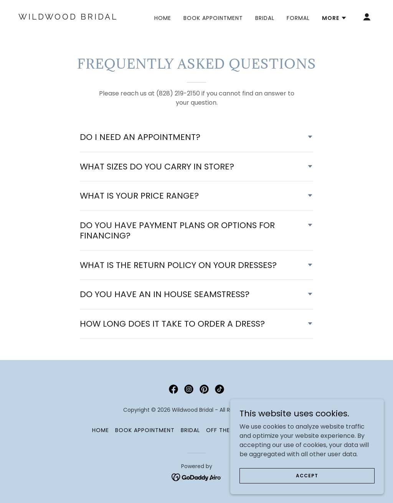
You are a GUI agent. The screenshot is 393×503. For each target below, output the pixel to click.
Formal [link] (298, 18)
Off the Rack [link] (226, 430)
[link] (68, 17)
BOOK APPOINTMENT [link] (213, 18)
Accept (307, 480)
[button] (334, 18)
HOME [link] (162, 18)
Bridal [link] (264, 18)
